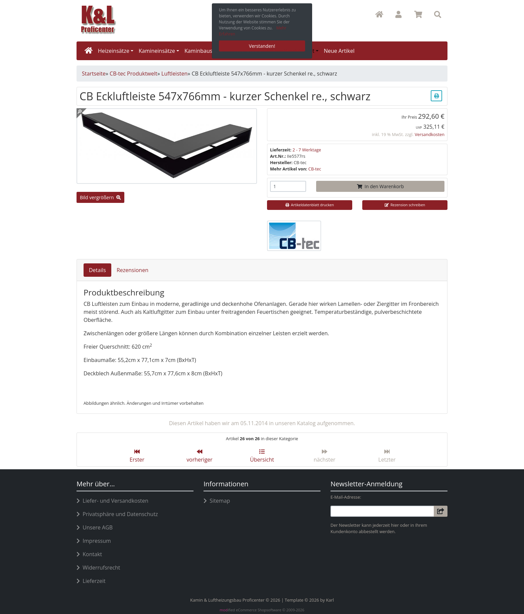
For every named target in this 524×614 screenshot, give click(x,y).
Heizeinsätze (113, 50)
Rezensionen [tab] (132, 270)
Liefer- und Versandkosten (112, 500)
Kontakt (89, 554)
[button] (398, 14)
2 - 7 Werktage (306, 150)
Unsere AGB (95, 527)
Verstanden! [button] (262, 46)
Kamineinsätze (157, 50)
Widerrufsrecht (98, 567)
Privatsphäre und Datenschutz (117, 514)
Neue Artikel (339, 50)
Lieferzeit (91, 581)
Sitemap (217, 500)
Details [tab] (97, 270)
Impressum (94, 540)
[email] (382, 511)
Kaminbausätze (203, 50)
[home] (88, 50)
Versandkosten (429, 134)
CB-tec (314, 169)
